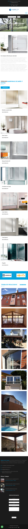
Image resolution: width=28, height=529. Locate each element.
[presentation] (14, 513)
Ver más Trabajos (23, 284)
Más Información (5, 137)
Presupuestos (5, 87)
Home (7, 29)
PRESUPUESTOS (14, 30)
